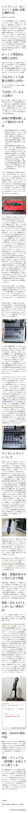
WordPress (23, 810)
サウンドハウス (12, 771)
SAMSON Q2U (5, 624)
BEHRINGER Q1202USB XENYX (13, 407)
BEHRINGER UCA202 (19, 184)
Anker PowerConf (17, 44)
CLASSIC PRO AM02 (7, 564)
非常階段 (4, 800)
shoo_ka (8, 804)
